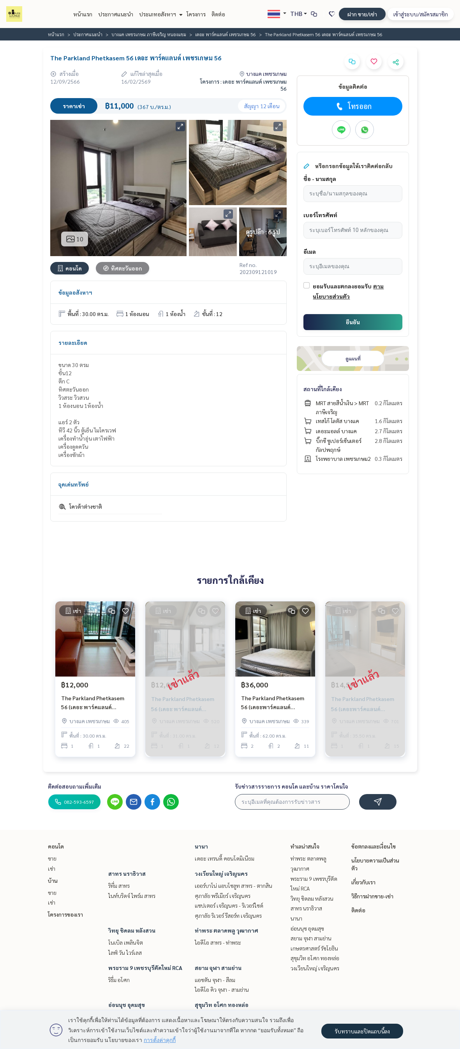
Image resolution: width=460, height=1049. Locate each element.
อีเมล (309, 251)
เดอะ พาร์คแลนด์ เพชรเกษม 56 (225, 34)
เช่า (51, 868)
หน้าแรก (82, 14)
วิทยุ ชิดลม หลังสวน (131, 930)
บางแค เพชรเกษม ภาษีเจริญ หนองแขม (148, 34)
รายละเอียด (72, 342)
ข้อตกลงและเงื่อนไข (373, 846)
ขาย (52, 858)
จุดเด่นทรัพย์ (73, 484)
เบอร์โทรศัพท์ (320, 214)
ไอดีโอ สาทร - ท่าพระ (218, 942)
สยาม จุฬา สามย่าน (218, 967)
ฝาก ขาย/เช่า (362, 14)
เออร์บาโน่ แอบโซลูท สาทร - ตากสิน (233, 885)
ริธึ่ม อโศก (119, 979)
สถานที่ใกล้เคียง (322, 388)
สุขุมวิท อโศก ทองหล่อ (222, 1004)
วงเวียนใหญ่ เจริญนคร (221, 873)
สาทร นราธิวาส (127, 873)
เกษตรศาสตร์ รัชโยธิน (314, 948)
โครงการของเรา (65, 914)
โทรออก (353, 106)
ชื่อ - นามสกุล (319, 178)
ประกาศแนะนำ (115, 14)
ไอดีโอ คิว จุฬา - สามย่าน (222, 989)
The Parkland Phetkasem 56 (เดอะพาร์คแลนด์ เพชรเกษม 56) (272, 702)
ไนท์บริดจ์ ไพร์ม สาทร (131, 895)
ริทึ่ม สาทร (119, 885)
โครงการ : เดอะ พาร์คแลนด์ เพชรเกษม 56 (243, 85)
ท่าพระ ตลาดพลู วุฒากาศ (226, 930)
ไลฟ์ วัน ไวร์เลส (125, 952)
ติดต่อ (218, 14)
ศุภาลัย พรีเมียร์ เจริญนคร (222, 895)
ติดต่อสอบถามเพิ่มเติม (74, 786)
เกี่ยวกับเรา (363, 882)
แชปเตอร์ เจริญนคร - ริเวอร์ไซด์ (229, 905)
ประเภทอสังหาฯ (160, 14)
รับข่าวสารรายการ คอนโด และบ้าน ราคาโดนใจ (291, 786)
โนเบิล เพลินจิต (125, 942)
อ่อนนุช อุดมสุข (126, 1004)
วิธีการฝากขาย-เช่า (372, 896)
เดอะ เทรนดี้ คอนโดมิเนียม (224, 858)
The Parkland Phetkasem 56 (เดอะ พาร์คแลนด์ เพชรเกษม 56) (92, 702)
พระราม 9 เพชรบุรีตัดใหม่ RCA (145, 967)
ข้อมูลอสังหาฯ (75, 292)
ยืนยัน (353, 321)
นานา (201, 846)
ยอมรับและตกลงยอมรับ (342, 286)
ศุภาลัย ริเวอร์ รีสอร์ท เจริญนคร (228, 915)
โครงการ (196, 14)
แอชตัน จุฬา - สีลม (215, 979)
